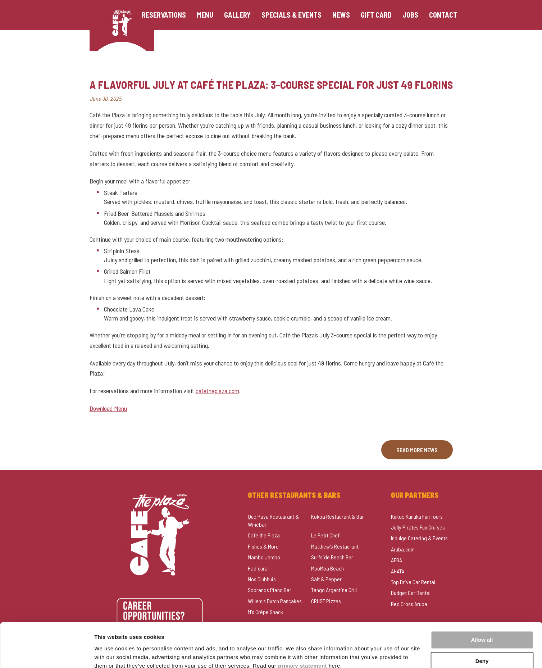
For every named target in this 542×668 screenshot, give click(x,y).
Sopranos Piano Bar (269, 589)
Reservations (165, 15)
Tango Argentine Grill (334, 589)
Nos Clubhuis (262, 579)
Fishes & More (263, 546)
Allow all (482, 608)
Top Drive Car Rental (413, 581)
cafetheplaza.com (217, 391)
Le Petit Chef (325, 535)
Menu (206, 15)
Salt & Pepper (326, 579)
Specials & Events (293, 15)
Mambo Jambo (264, 557)
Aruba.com (403, 549)
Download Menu (108, 408)
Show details (111, 654)
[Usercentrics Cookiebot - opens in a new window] (46, 654)
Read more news (417, 449)
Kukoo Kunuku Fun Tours (417, 516)
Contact (445, 15)
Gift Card (377, 15)
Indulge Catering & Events (419, 538)
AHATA (397, 571)
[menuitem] (165, 15)
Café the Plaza (264, 535)
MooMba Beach (327, 568)
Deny (482, 629)
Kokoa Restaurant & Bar (337, 516)
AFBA (396, 559)
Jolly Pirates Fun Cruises (418, 527)
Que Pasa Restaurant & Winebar (273, 520)
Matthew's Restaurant (335, 546)
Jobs (412, 15)
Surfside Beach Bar (332, 557)
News (342, 15)
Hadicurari (259, 568)
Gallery (239, 15)
